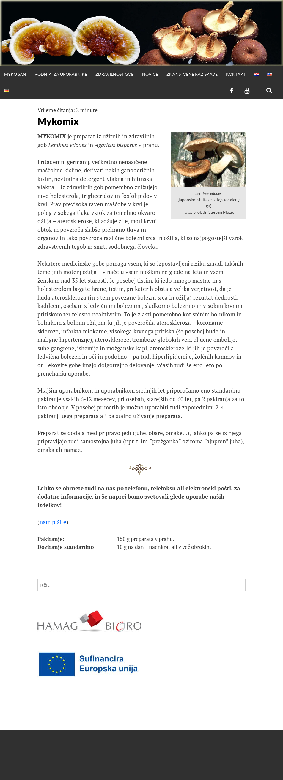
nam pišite (53, 522)
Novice (150, 74)
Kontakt (236, 74)
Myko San (15, 74)
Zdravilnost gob (114, 74)
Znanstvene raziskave (192, 74)
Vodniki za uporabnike (60, 74)
